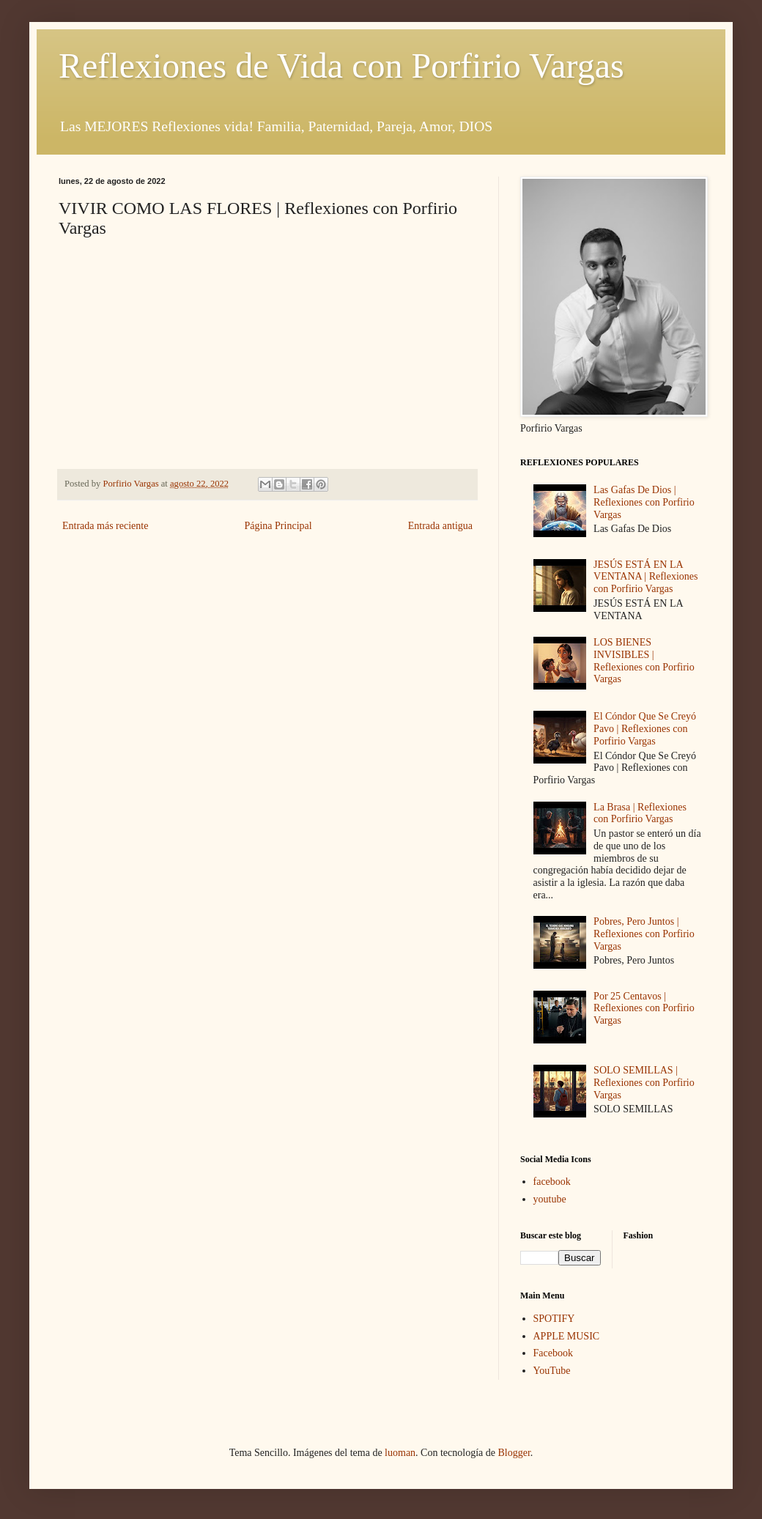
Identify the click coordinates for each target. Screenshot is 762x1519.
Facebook (553, 1353)
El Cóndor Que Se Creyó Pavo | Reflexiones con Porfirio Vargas (644, 729)
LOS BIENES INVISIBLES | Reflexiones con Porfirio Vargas (644, 660)
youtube (549, 1199)
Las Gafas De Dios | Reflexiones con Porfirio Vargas (644, 502)
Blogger (513, 1452)
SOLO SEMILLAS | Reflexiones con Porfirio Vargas (644, 1083)
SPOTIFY (554, 1318)
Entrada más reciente (105, 525)
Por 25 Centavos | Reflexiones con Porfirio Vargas (644, 1009)
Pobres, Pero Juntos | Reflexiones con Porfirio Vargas (644, 934)
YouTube (552, 1370)
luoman (400, 1452)
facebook (552, 1181)
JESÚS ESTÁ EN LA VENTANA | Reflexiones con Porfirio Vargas (645, 577)
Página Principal (277, 525)
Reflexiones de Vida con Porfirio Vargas (341, 65)
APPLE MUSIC (566, 1336)
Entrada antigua (440, 525)
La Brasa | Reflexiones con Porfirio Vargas (640, 813)
